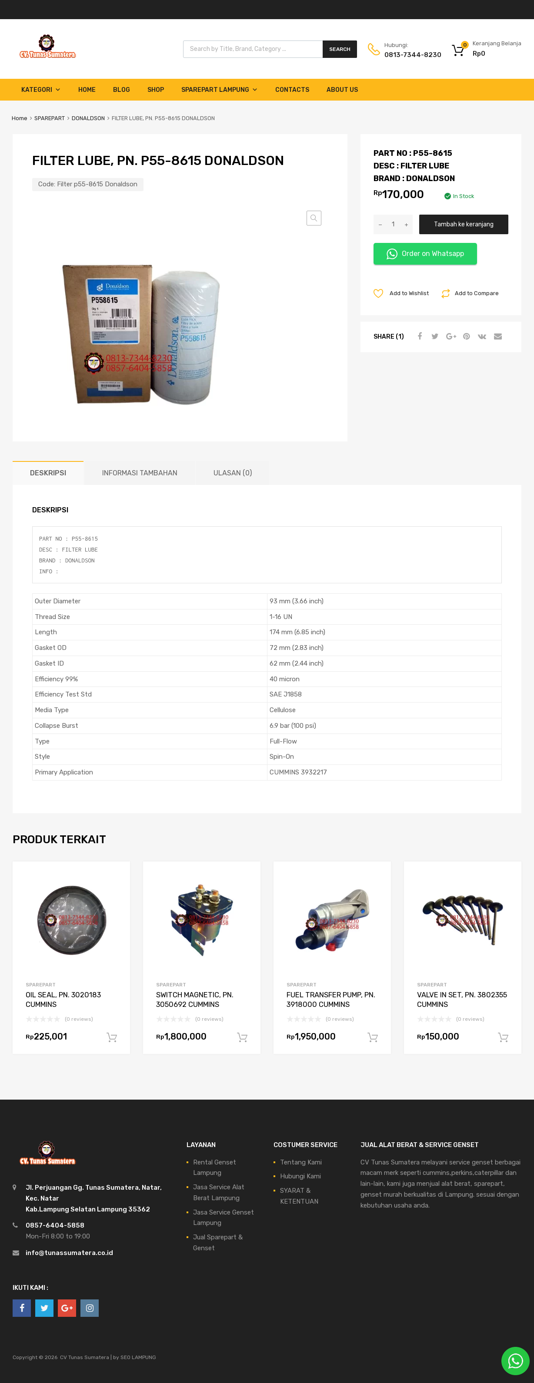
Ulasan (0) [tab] (233, 473)
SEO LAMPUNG (138, 1357)
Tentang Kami (301, 1162)
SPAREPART (49, 118)
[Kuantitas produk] (393, 224)
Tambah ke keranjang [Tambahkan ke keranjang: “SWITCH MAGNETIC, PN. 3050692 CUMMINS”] (242, 1037)
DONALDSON (88, 118)
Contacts (292, 90)
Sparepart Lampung (219, 90)
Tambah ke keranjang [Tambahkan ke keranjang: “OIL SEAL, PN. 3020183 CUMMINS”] (112, 1037)
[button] (314, 218)
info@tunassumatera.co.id (69, 1253)
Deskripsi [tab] (48, 473)
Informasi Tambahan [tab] (139, 473)
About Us (342, 90)
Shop (155, 90)
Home (87, 90)
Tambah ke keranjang (464, 224)
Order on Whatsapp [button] (425, 254)
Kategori (41, 90)
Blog (121, 90)
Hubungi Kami (300, 1176)
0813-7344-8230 (405, 55)
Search (339, 49)
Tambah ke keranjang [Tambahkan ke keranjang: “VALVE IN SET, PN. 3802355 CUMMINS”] (503, 1037)
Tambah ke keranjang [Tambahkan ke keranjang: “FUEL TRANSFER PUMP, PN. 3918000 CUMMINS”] (372, 1037)
